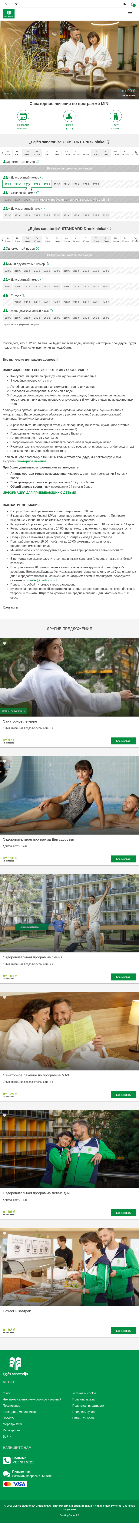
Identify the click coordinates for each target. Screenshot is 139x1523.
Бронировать (123, 741)
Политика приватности (88, 1405)
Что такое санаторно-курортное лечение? (32, 1399)
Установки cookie (84, 1393)
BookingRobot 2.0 (70, 1515)
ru (7, 3)
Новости (9, 1418)
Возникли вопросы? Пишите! (32, 1476)
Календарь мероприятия (20, 1411)
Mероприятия (12, 1424)
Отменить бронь (83, 1418)
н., (118, 14)
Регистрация (12, 1430)
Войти (7, 1436)
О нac (7, 1393)
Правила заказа (83, 1399)
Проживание (11, 1405)
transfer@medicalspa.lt (42, 580)
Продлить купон (83, 1411)
